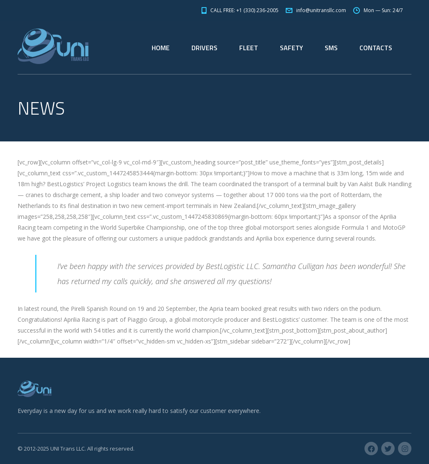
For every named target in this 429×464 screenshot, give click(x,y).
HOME (161, 48)
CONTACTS (375, 48)
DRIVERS (204, 48)
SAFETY (291, 48)
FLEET (248, 48)
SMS (331, 48)
